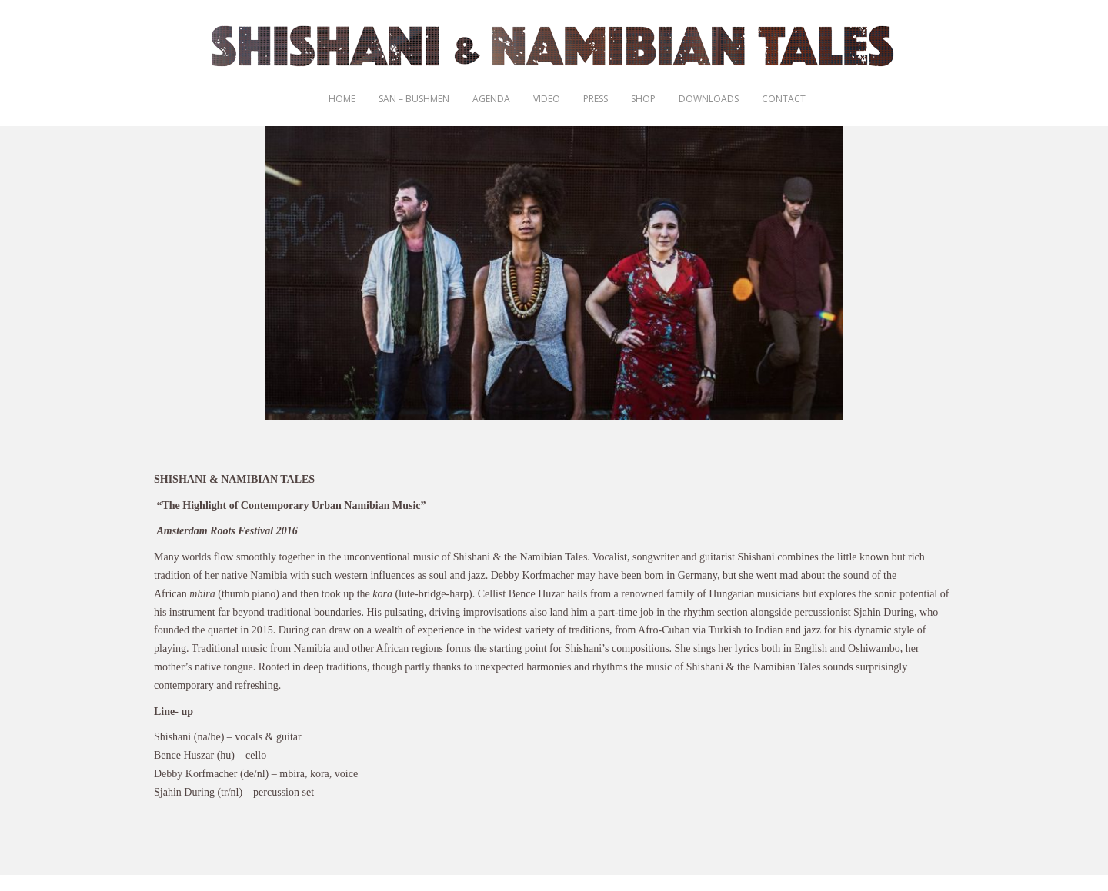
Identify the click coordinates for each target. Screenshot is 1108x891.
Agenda (491, 98)
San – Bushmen (414, 98)
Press (595, 98)
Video (546, 98)
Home (342, 98)
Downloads (709, 98)
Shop (643, 98)
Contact (784, 98)
